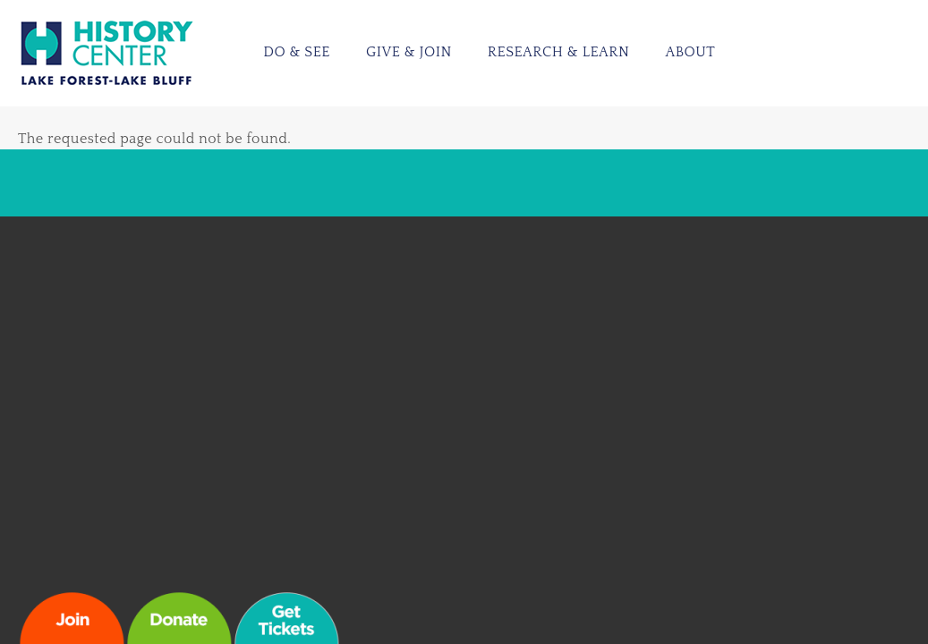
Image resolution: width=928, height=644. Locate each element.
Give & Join (409, 52)
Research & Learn (559, 52)
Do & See (296, 52)
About (690, 52)
